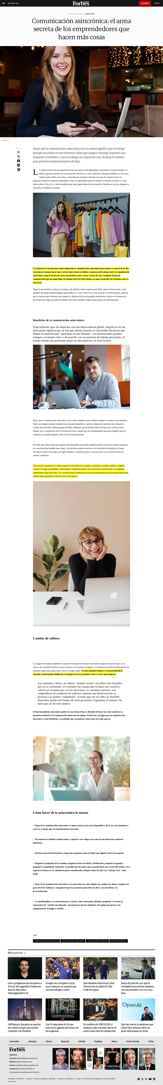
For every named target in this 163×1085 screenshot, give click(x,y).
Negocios (65, 1041)
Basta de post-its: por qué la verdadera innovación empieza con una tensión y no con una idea (137, 988)
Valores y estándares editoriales (45, 1079)
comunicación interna (97, 941)
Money (49, 1041)
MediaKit (11, 1079)
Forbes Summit (132, 1041)
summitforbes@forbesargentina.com (26, 1065)
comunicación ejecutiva (73, 941)
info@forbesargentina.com (23, 1062)
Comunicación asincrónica (46, 941)
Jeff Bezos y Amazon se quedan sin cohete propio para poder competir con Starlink (24, 1027)
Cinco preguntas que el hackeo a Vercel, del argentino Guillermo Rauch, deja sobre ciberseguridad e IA (25, 988)
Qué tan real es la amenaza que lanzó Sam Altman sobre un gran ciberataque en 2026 (137, 1027)
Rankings (98, 1041)
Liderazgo (32, 1041)
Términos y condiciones (66, 1079)
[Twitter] (142, 1079)
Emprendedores (118, 941)
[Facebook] (139, 1079)
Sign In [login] (157, 3)
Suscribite (145, 3)
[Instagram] (146, 1079)
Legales (79, 1079)
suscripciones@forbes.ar (27, 1069)
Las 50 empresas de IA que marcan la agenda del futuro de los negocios (62, 1027)
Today (150, 1041)
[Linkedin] (154, 1079)
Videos (114, 1041)
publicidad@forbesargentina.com (26, 1058)
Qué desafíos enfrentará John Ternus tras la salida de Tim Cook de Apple (98, 986)
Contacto (29, 1079)
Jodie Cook (89, 14)
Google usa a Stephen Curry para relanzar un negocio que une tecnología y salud (61, 986)
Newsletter (20, 1079)
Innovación (14, 1041)
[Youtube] (150, 1079)
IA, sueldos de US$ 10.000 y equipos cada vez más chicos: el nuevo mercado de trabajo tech (99, 1027)
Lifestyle (81, 1041)
